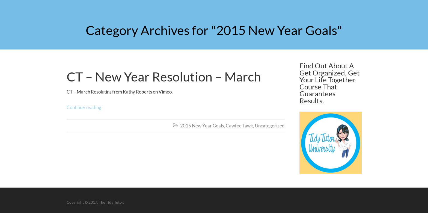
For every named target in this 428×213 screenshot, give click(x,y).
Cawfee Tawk (239, 126)
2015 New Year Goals (202, 126)
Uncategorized (270, 126)
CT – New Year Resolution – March (164, 76)
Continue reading (84, 107)
